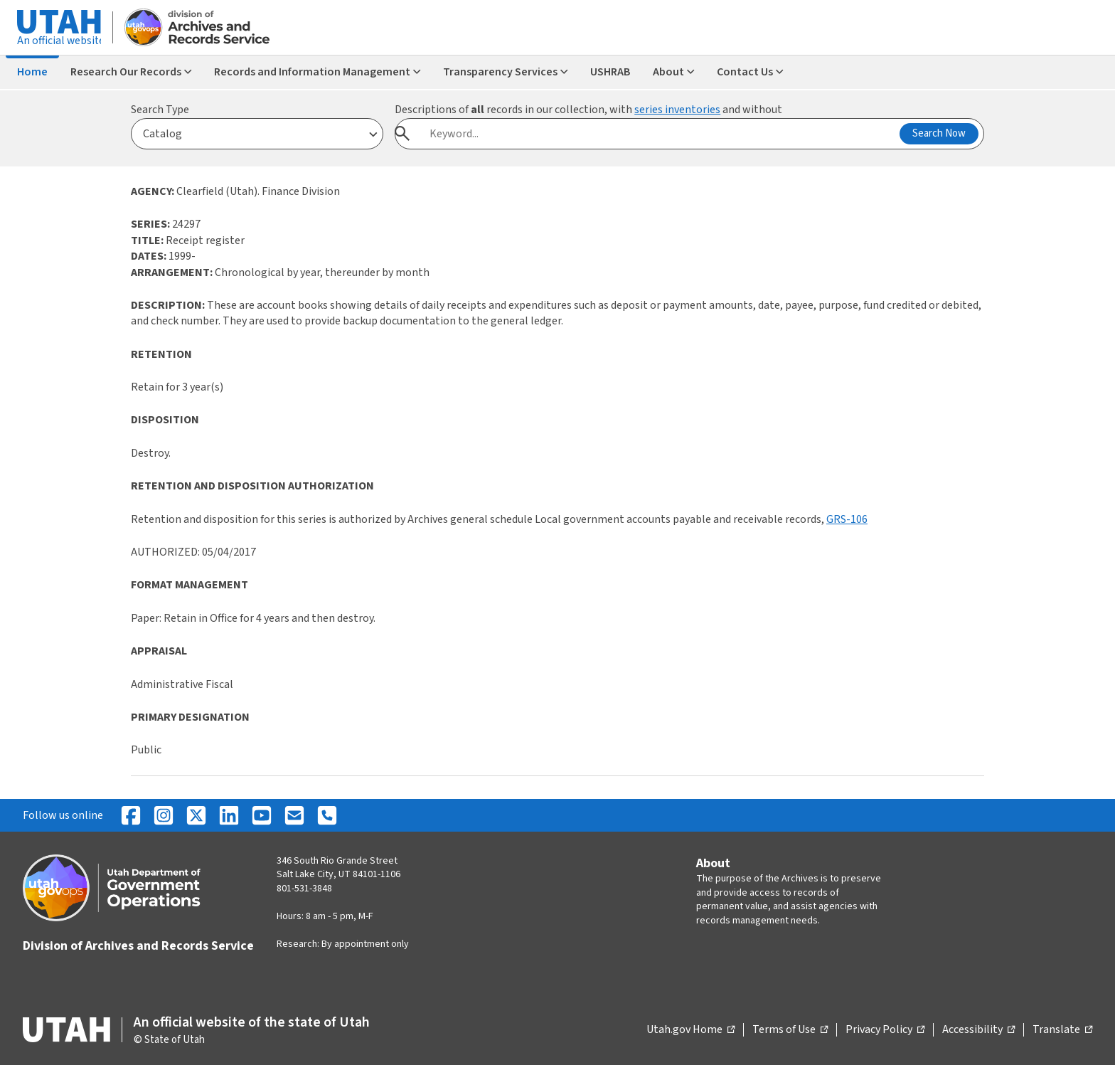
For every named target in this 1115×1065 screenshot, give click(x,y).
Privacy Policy (884, 1030)
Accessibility (978, 1030)
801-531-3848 (304, 888)
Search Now (939, 133)
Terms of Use (790, 1030)
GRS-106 (847, 519)
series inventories (677, 109)
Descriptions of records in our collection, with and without (588, 109)
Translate (1062, 1030)
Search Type (160, 109)
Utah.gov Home (690, 1030)
